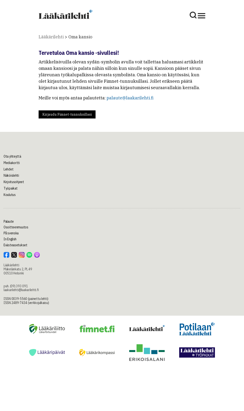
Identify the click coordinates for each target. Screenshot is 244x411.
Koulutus (10, 195)
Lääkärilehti (51, 37)
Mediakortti (12, 163)
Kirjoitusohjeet (14, 182)
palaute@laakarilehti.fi (130, 98)
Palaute (9, 221)
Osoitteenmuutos (16, 227)
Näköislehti (11, 175)
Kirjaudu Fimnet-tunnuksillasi (67, 114)
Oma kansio (80, 37)
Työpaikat (10, 188)
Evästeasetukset (15, 245)
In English (10, 239)
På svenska (11, 233)
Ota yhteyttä (12, 156)
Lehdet (8, 169)
